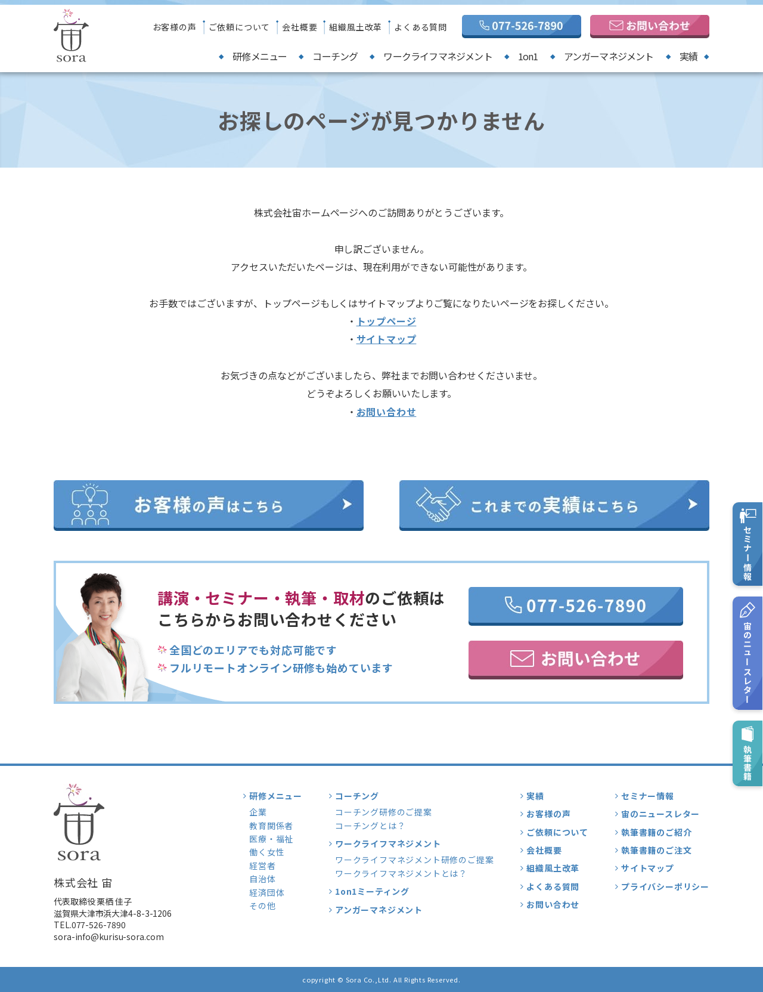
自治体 (262, 879)
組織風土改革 (355, 27)
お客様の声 (175, 27)
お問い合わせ (386, 411)
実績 (688, 56)
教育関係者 (271, 826)
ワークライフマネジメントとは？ (401, 873)
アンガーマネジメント (609, 56)
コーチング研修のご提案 (383, 812)
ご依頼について (240, 27)
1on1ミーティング (372, 891)
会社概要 (299, 27)
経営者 (262, 866)
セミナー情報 (647, 796)
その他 (262, 905)
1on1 (528, 56)
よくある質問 (420, 27)
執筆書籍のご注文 (656, 850)
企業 (258, 812)
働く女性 (266, 852)
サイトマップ (386, 339)
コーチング (335, 56)
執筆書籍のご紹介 (656, 832)
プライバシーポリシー (665, 886)
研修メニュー (259, 56)
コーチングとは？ (370, 826)
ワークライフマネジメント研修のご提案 (414, 860)
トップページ (386, 321)
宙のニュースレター (660, 814)
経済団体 (266, 892)
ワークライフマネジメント (437, 56)
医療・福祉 (271, 839)
